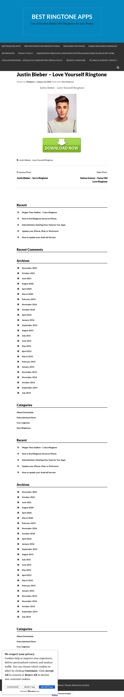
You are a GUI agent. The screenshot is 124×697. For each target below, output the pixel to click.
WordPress (58, 685)
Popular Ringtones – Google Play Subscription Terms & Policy (32, 60)
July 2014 (26, 393)
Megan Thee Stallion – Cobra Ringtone (39, 212)
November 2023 (29, 268)
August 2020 (27, 283)
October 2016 (28, 309)
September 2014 (29, 387)
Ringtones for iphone (74, 46)
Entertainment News (26, 417)
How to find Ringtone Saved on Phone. (39, 218)
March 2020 (27, 294)
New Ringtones (68, 82)
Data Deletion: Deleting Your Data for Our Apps (44, 225)
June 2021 (26, 278)
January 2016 (28, 320)
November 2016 (29, 304)
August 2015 (27, 330)
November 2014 (29, 377)
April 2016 (26, 315)
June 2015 (26, 341)
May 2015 (26, 346)
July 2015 (26, 335)
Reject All (29, 687)
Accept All (47, 687)
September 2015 (29, 325)
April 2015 (26, 351)
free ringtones (23, 422)
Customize (13, 687)
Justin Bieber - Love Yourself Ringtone (36, 160)
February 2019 (29, 299)
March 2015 (27, 356)
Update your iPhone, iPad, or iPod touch (40, 231)
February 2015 (29, 361)
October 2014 (28, 382)
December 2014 (29, 372)
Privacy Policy (25, 53)
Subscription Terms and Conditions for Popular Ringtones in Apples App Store (75, 53)
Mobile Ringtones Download (102, 46)
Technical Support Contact (103, 60)
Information (8, 53)
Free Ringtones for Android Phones (42, 46)
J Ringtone (30, 82)
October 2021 (28, 273)
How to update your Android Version (39, 237)
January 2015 (28, 367)
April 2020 (26, 289)
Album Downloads (25, 412)
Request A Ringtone (76, 60)
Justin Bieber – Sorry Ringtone (32, 178)
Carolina (85, 685)
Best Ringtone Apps (62, 16)
